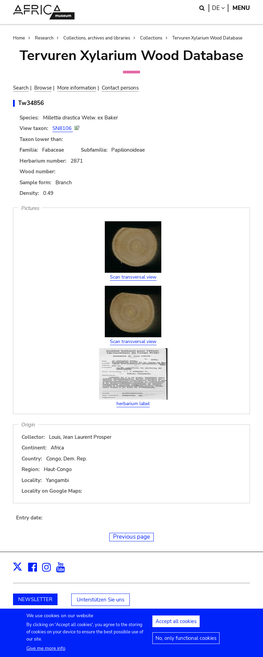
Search (21, 87)
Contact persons (120, 87)
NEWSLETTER (35, 599)
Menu (241, 8)
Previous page (131, 537)
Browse (43, 87)
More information (76, 87)
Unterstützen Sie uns (100, 599)
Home (19, 38)
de (220, 8)
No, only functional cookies (185, 642)
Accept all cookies (176, 625)
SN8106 (62, 128)
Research (44, 38)
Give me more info (45, 652)
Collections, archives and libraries (96, 38)
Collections (151, 38)
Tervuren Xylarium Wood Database (207, 38)
